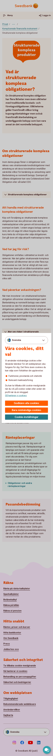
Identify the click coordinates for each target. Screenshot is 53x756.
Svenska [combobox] (16, 340)
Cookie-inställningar (26, 417)
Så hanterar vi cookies (16, 395)
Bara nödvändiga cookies (26, 410)
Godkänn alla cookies (26, 403)
